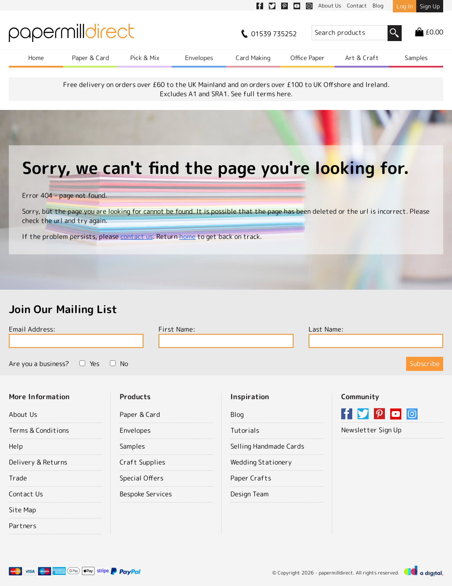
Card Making (253, 57)
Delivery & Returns (38, 462)
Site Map (22, 509)
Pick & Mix (144, 57)
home (187, 236)
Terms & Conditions (39, 430)
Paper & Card (90, 57)
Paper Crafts (250, 478)
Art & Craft (362, 57)
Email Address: (76, 336)
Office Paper (307, 57)
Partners (22, 525)
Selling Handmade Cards (267, 446)
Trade (18, 478)
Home (36, 57)
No (119, 363)
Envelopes (199, 57)
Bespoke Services (146, 494)
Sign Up (430, 6)
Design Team (249, 494)
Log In (404, 6)
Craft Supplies (142, 462)
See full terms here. (262, 93)
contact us (137, 236)
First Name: (225, 336)
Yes (89, 363)
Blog (237, 414)
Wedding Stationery (261, 462)
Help (16, 446)
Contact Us (26, 494)
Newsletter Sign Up (371, 430)
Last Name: (376, 336)
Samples (416, 57)
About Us (23, 414)
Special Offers (141, 478)
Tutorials (244, 430)
